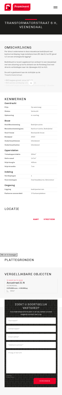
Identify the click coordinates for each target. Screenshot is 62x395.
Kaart (36, 219)
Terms (12, 377)
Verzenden (45, 381)
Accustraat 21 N (16, 283)
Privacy (8, 377)
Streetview (49, 219)
